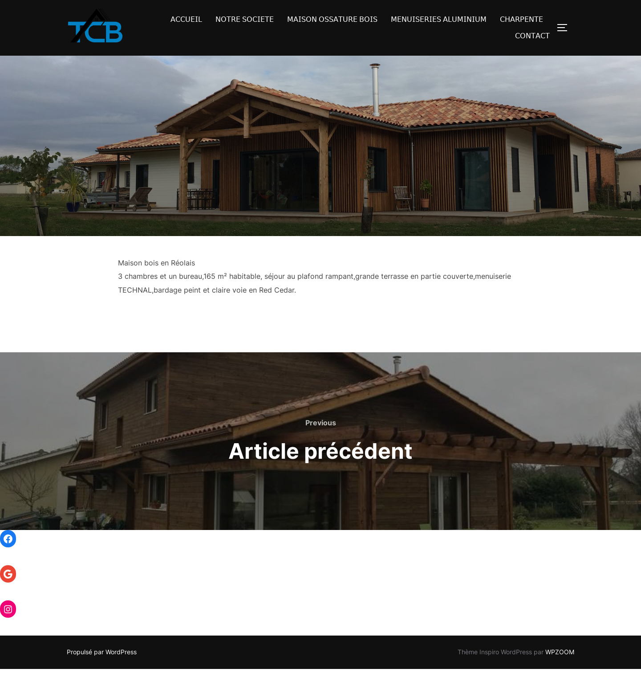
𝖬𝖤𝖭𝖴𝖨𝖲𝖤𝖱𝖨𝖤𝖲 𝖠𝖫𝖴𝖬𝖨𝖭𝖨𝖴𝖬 (439, 19)
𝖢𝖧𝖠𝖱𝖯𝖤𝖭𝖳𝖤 (521, 19)
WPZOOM (559, 672)
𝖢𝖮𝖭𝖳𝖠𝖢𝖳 (532, 36)
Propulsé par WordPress (102, 672)
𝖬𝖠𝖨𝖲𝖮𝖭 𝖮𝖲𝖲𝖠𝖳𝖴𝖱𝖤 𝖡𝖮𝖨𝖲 (332, 19)
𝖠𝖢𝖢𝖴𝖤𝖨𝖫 (186, 19)
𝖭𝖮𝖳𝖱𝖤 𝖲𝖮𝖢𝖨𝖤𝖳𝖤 (244, 19)
